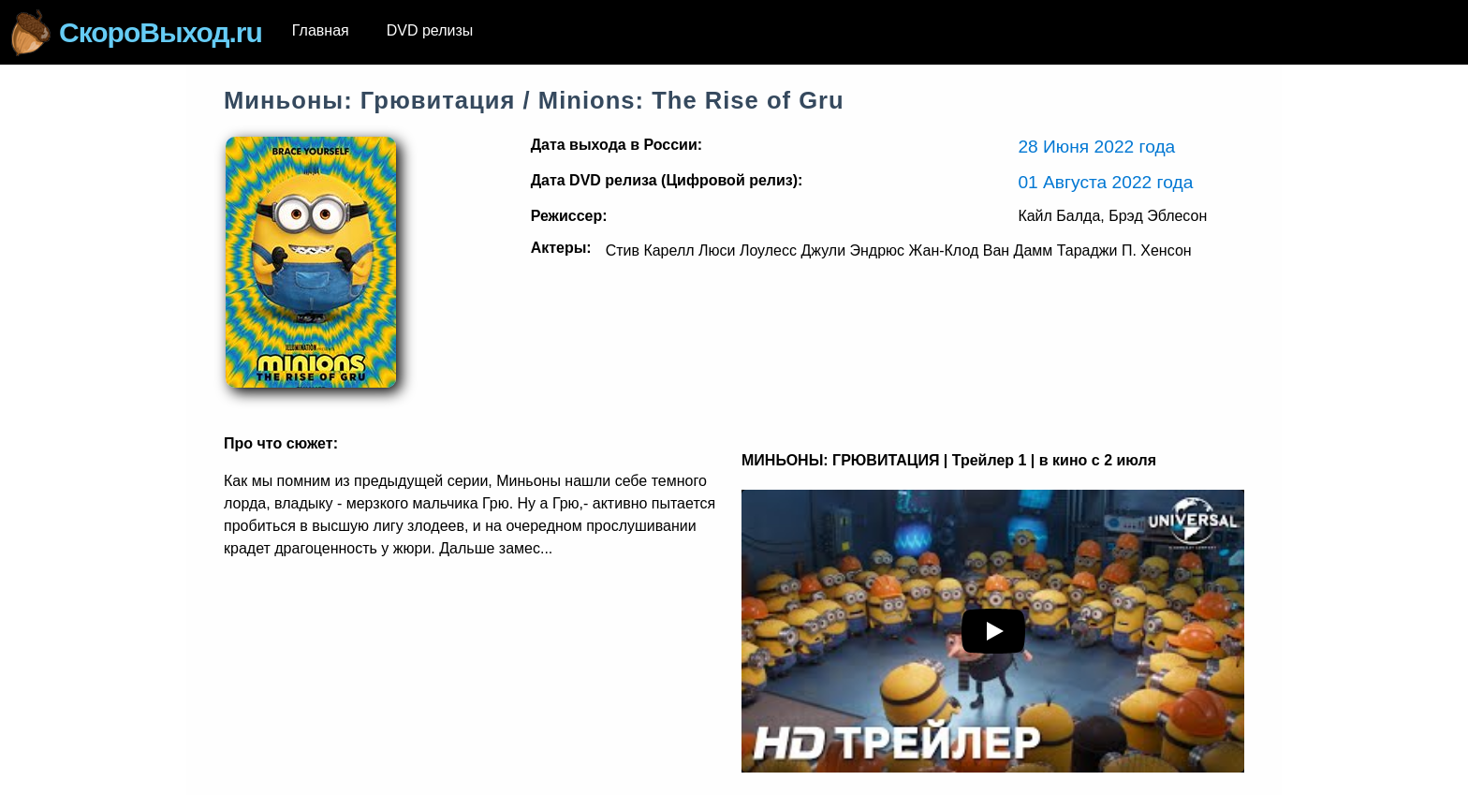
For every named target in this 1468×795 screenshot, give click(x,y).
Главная (320, 30)
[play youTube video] (993, 631)
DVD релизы (430, 30)
